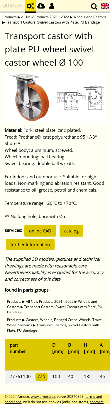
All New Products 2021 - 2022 (45, 16)
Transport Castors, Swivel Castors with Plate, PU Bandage (53, 22)
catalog (71, 231)
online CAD (40, 231)
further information (30, 244)
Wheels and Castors (89, 16)
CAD (41, 376)
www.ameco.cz (43, 396)
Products (9, 16)
